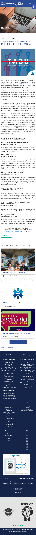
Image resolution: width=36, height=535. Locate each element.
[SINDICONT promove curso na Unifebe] (18, 293)
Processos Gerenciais (8, 390)
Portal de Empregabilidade (27, 410)
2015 (27, 443)
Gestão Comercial (8, 381)
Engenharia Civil (9, 373)
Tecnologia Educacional (9, 396)
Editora (27, 407)
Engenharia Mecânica (9, 376)
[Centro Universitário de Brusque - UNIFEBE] (12, 3)
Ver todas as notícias (18, 342)
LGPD (9, 440)
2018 (27, 440)
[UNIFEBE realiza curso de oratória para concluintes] (18, 323)
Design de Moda (9, 362)
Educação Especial (8, 367)
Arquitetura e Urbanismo (9, 359)
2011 (27, 449)
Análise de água (27, 406)
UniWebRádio (9, 426)
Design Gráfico (8, 364)
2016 (27, 441)
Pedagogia (8, 385)
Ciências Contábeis (9, 361)
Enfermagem (9, 372)
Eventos (9, 415)
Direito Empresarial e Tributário (27, 370)
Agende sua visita (9, 437)
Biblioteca (8, 406)
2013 (27, 446)
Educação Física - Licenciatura (8, 370)
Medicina (9, 384)
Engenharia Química (9, 378)
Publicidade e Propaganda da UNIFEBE (12, 84)
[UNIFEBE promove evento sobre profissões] (18, 263)
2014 (27, 444)
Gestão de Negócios (27, 375)
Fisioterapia (9, 379)
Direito (8, 365)
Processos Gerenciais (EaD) (9, 398)
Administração (8, 358)
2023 (27, 437)
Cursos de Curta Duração (9, 412)
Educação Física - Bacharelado (8, 368)
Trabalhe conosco (8, 434)
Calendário (8, 409)
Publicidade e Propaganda (9, 393)
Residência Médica (8, 424)
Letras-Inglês (9, 382)
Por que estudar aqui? (9, 423)
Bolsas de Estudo (9, 407)
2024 (27, 435)
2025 (27, 434)
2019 (27, 438)
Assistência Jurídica (27, 409)
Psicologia (8, 392)
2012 (27, 448)
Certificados (9, 410)
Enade (8, 413)
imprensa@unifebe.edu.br (13, 231)
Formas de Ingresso (9, 418)
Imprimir (6, 235)
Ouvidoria (9, 438)
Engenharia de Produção (9, 375)
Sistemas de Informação (9, 395)
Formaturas (9, 417)
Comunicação (8, 435)
